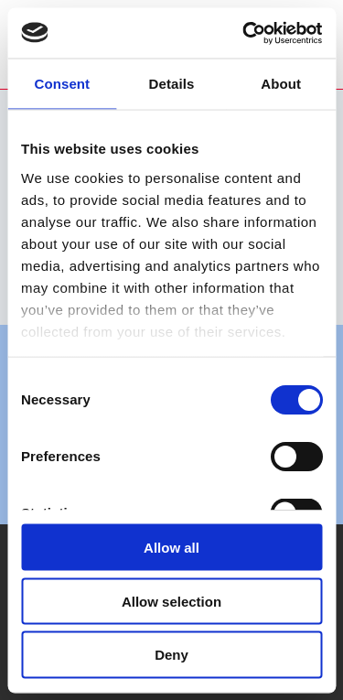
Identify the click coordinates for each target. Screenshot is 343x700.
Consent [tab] (62, 84)
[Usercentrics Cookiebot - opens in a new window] (244, 33)
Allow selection (171, 600)
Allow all (171, 547)
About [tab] (281, 84)
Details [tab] (172, 84)
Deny (171, 654)
